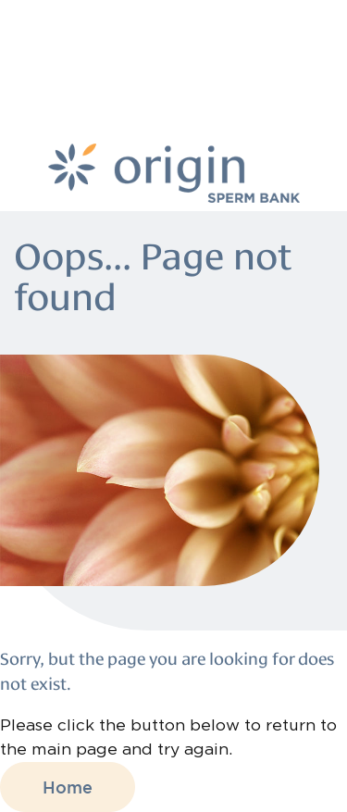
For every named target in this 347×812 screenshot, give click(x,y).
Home (68, 787)
